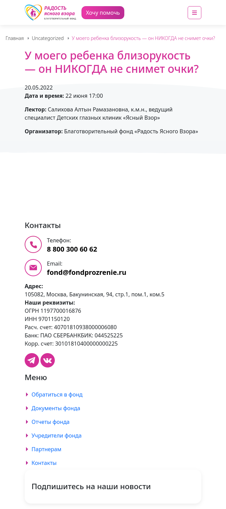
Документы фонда (56, 408)
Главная (14, 38)
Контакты (44, 463)
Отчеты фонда (51, 422)
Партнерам (46, 449)
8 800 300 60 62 (72, 249)
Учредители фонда (56, 435)
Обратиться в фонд (57, 394)
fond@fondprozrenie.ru (86, 272)
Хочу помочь (103, 12)
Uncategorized (48, 38)
